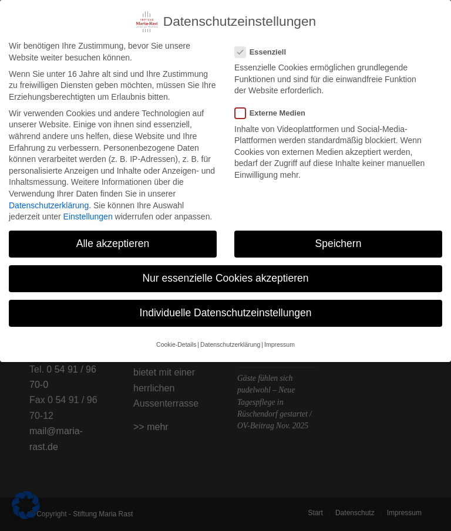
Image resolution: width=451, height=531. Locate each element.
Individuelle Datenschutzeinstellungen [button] (226, 309)
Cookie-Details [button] (176, 340)
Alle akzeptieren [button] (113, 240)
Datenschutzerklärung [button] (230, 340)
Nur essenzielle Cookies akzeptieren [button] (225, 274)
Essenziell (265, 48)
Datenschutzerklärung (49, 201)
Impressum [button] (279, 340)
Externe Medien (274, 109)
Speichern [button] (338, 240)
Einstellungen (88, 213)
